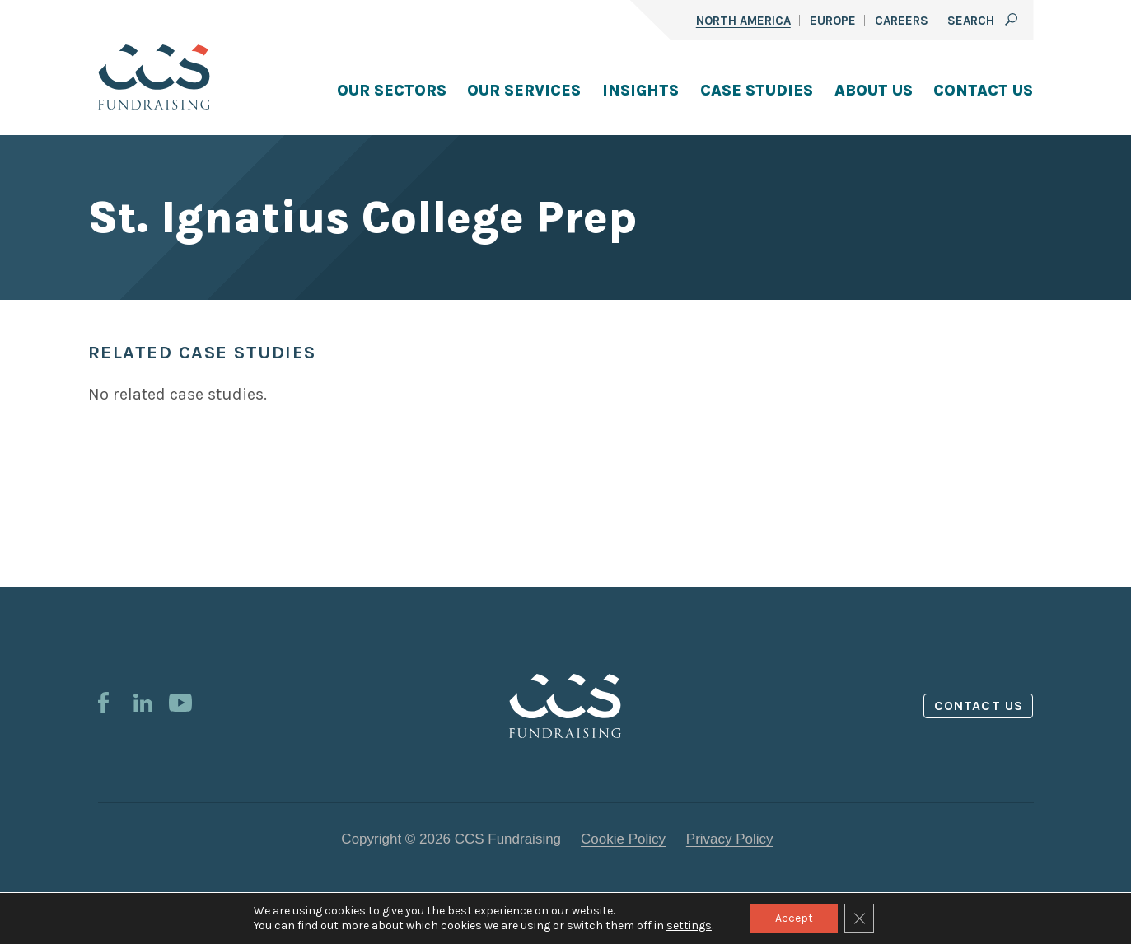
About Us (873, 91)
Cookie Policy (623, 839)
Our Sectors (391, 91)
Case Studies (756, 91)
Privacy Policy (729, 839)
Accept (794, 918)
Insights (640, 91)
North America (743, 20)
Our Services (524, 91)
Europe (833, 20)
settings (689, 925)
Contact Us (983, 91)
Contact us (978, 705)
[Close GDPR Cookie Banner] (859, 918)
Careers (901, 20)
